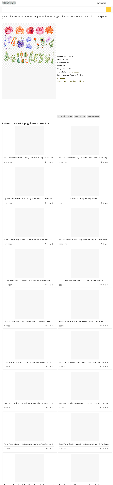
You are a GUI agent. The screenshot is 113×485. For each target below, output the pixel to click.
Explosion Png (35, 427)
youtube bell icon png (14, 427)
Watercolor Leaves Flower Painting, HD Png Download (23, 371)
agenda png (10, 429)
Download (61, 78)
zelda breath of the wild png (16, 435)
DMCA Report (62, 81)
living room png (12, 437)
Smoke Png (34, 437)
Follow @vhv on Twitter (10, 466)
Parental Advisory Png (38, 424)
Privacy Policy (7, 458)
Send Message (73, 72)
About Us (5, 454)
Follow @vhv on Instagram (11, 464)
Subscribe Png (36, 422)
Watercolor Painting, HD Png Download (73, 335)
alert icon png (11, 424)
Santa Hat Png (35, 432)
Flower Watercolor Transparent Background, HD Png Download (82, 371)
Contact (5, 452)
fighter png (10, 440)
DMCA (4, 456)
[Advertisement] (84, 38)
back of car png (12, 422)
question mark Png (37, 429)
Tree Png (33, 435)
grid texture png (12, 432)
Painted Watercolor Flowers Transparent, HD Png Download (80, 189)
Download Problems (76, 81)
